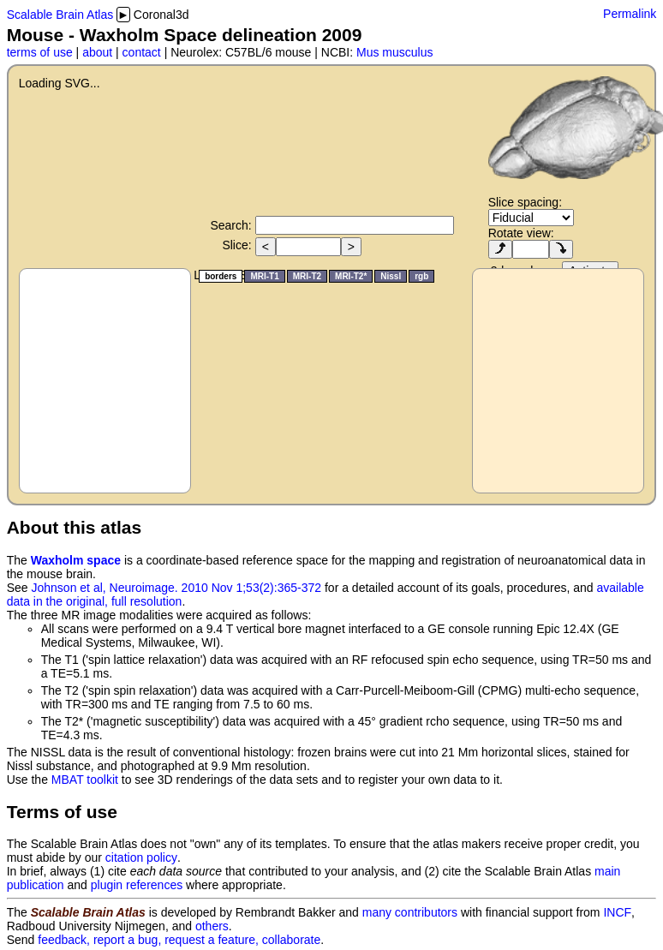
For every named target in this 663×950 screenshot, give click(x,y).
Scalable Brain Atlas (60, 14)
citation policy (141, 857)
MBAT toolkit (84, 779)
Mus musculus (394, 52)
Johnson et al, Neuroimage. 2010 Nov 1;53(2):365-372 (177, 587)
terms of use (40, 52)
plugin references (136, 885)
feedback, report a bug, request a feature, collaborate (179, 940)
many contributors (409, 912)
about (97, 52)
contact (141, 52)
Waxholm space (76, 560)
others (212, 926)
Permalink (629, 14)
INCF (617, 912)
